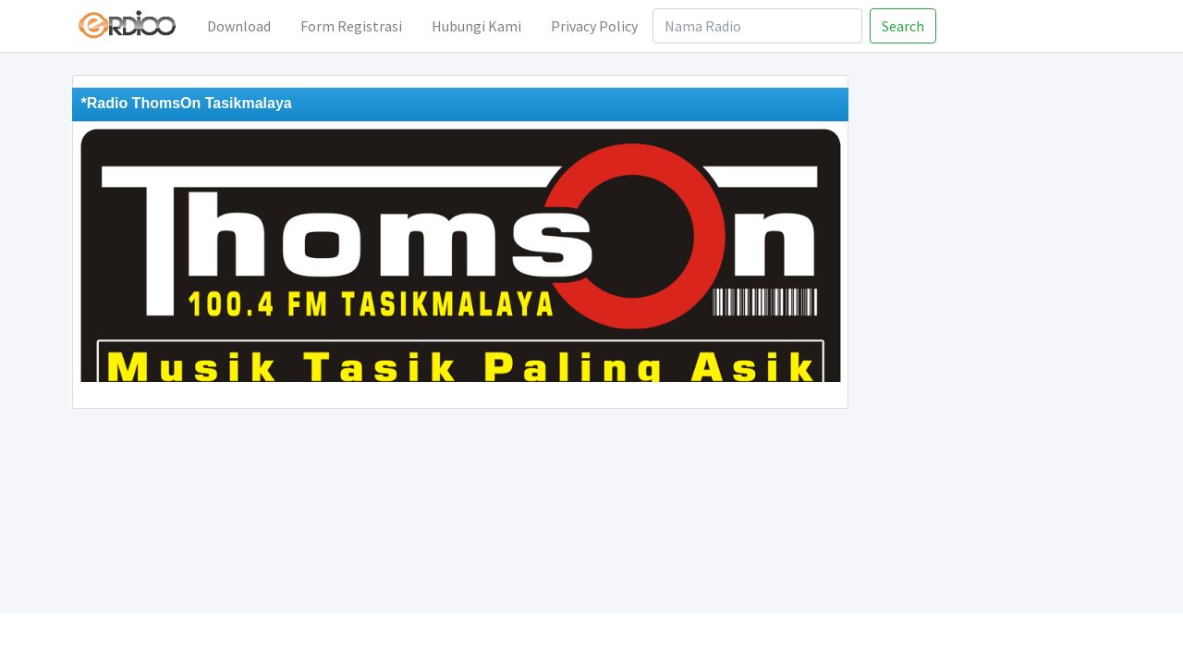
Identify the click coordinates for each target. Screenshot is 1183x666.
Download (239, 26)
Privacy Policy (594, 26)
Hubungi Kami (476, 26)
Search (903, 26)
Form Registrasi (351, 26)
